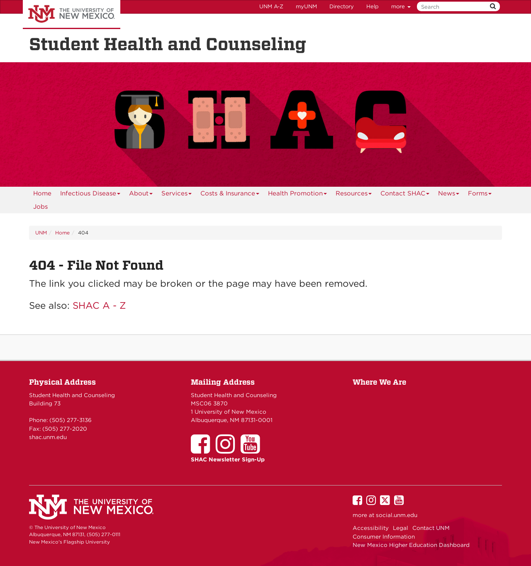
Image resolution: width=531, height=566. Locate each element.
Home (42, 193)
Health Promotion (297, 195)
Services (176, 195)
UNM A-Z (271, 6)
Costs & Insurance (230, 195)
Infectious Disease (90, 195)
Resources (354, 195)
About (141, 195)
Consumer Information (384, 536)
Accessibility (371, 528)
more (401, 6)
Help (372, 6)
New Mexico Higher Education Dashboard (411, 545)
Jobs (40, 206)
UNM (41, 232)
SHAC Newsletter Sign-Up (228, 459)
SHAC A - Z (99, 305)
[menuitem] (42, 193)
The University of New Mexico (71, 14)
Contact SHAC (405, 195)
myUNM (306, 6)
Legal (400, 528)
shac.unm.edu (48, 437)
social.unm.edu (396, 515)
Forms (480, 195)
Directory (341, 6)
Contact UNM (431, 528)
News (449, 195)
